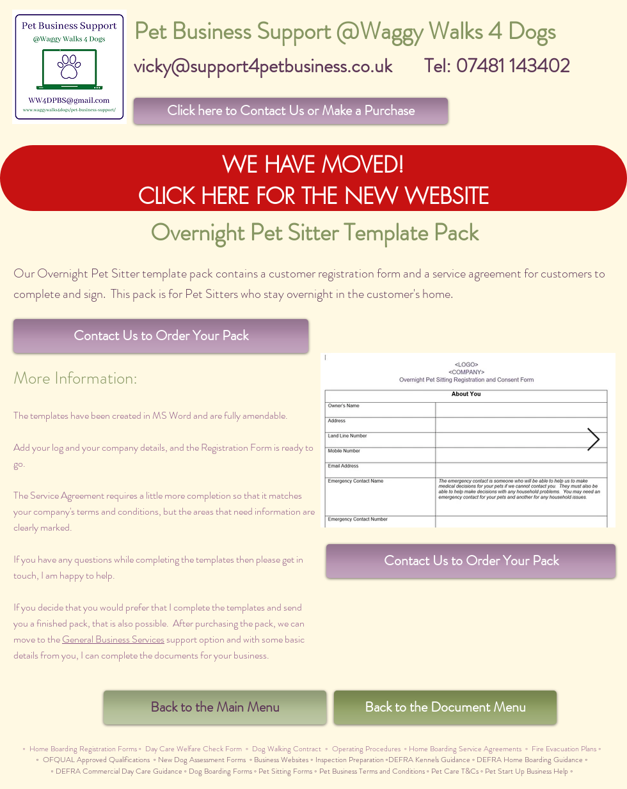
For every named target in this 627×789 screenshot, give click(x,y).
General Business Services (113, 639)
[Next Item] (593, 440)
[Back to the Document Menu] (445, 707)
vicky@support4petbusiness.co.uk (263, 65)
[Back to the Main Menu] (215, 707)
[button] (291, 111)
